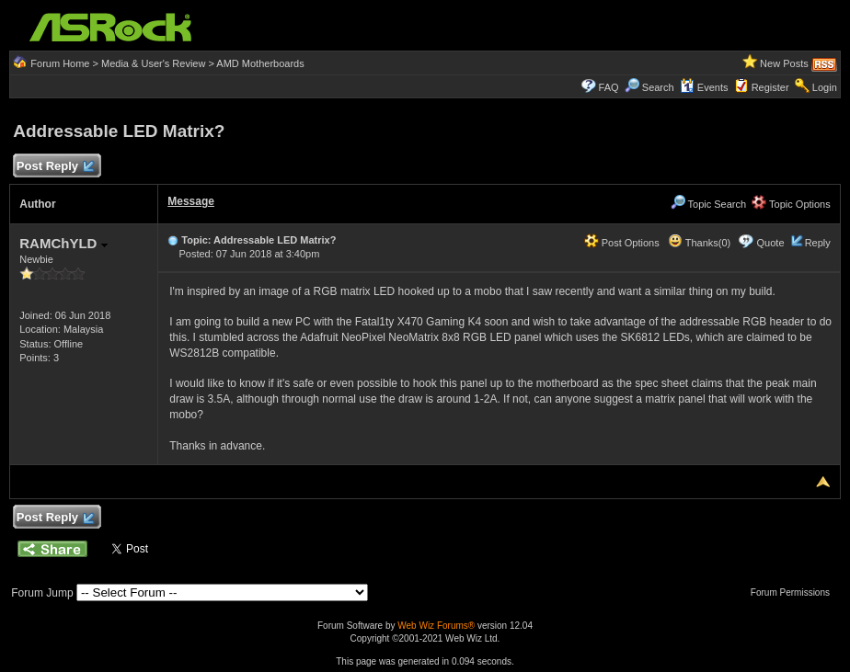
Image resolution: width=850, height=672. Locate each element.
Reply (818, 242)
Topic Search (708, 204)
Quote (771, 242)
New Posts (784, 63)
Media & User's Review (153, 63)
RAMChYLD (63, 243)
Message (190, 201)
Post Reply (54, 167)
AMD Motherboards (260, 63)
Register (770, 87)
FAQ (609, 87)
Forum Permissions (795, 592)
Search (658, 87)
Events (704, 87)
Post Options (622, 242)
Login (824, 87)
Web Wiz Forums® (436, 626)
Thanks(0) (699, 242)
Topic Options (791, 204)
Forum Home (59, 63)
